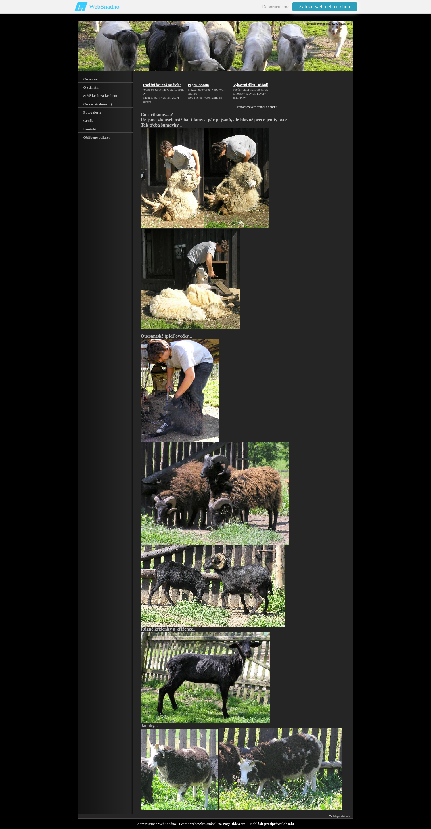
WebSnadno (104, 6)
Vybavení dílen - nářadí (250, 85)
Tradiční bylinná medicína (162, 85)
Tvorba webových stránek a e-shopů (256, 106)
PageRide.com (198, 85)
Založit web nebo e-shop (324, 6)
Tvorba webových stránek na (212, 824)
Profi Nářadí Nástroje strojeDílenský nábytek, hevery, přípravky (251, 93)
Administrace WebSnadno (156, 824)
